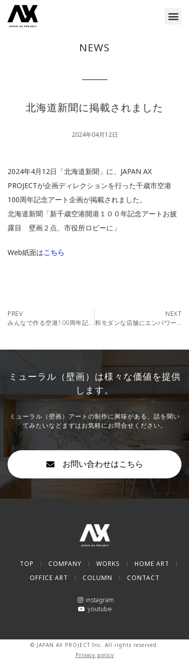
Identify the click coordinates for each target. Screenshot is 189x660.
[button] (173, 16)
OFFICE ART (49, 577)
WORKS (108, 563)
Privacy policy (95, 654)
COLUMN (97, 577)
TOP (27, 563)
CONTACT (143, 577)
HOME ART (152, 563)
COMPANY (65, 563)
